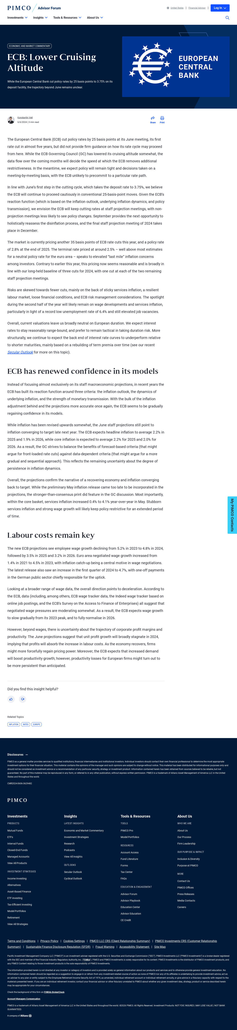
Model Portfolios (16, 911)
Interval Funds (15, 843)
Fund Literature (129, 859)
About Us (182, 830)
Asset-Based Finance (19, 891)
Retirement (13, 917)
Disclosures (18, 755)
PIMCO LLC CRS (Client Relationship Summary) (120, 941)
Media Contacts (186, 900)
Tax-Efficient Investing (19, 904)
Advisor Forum (129, 894)
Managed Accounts (18, 856)
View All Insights (73, 856)
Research (69, 843)
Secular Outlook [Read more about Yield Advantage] (20, 352)
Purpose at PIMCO (187, 865)
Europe (36, 724)
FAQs (124, 878)
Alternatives (14, 885)
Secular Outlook (73, 872)
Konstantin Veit (25, 117)
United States (175, 8)
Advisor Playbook (130, 900)
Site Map (160, 947)
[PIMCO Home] (34, 8)
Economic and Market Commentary (84, 830)
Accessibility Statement (134, 947)
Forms (124, 865)
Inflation (13, 724)
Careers (181, 907)
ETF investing (14, 898)
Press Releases (185, 894)
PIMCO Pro (127, 830)
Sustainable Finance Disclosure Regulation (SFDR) (58, 947)
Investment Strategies (76, 837)
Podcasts (69, 850)
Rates (25, 724)
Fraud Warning (105, 947)
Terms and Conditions (21, 941)
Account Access (130, 852)
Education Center (130, 907)
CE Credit (126, 920)
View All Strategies (17, 924)
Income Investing (17, 878)
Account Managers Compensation (23, 999)
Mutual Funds (15, 830)
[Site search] (227, 20)
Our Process (184, 837)
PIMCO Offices (185, 887)
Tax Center (127, 872)
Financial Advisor (197, 8)
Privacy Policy (49, 941)
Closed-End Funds (17, 850)
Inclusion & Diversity (188, 859)
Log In (220, 8)
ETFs (10, 837)
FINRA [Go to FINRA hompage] (87, 960)
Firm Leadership (186, 843)
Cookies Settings (74, 941)
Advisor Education (131, 913)
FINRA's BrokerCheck (54, 992)
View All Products (17, 863)
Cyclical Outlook (73, 878)
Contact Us (183, 881)
